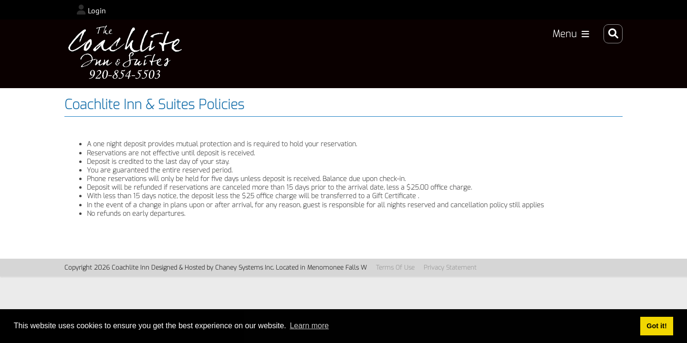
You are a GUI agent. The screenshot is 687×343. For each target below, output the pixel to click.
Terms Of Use (395, 267)
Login (97, 10)
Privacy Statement (450, 267)
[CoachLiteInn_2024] (127, 54)
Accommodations (302, 54)
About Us (560, 54)
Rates (478, 54)
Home (244, 54)
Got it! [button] (656, 326)
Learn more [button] (309, 326)
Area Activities (428, 54)
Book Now (368, 54)
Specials (515, 54)
